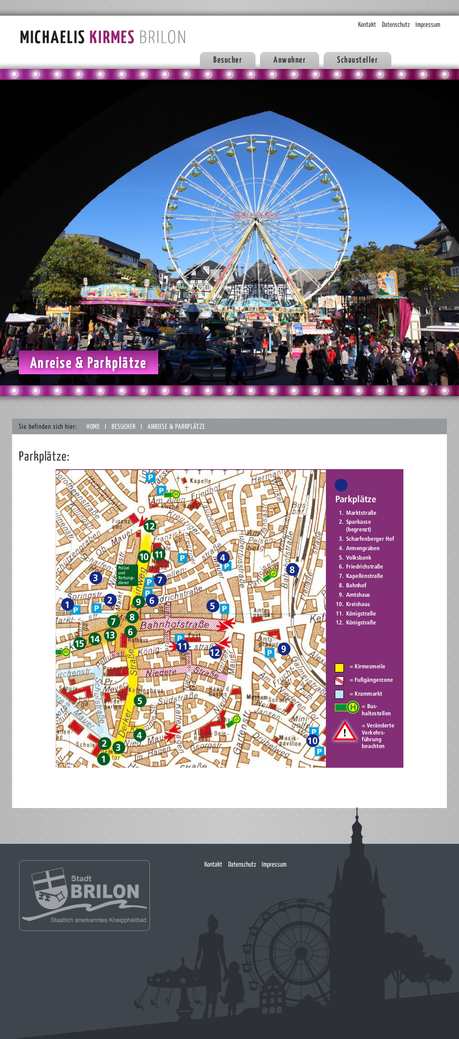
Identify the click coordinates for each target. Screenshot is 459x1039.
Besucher (125, 426)
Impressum (428, 24)
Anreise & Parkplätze (176, 426)
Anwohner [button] (289, 60)
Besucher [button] (227, 60)
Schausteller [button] (357, 60)
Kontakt (367, 24)
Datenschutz (396, 24)
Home (94, 426)
